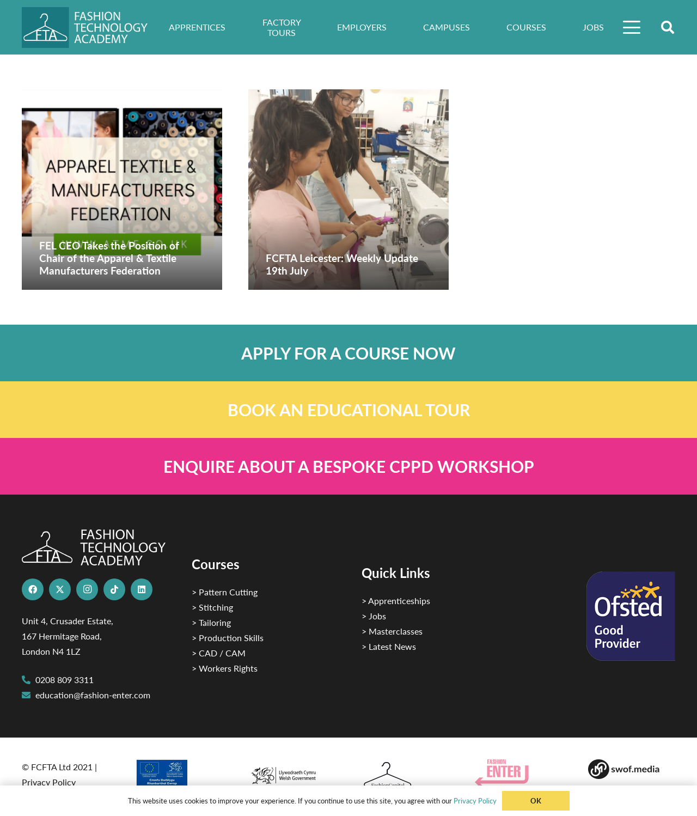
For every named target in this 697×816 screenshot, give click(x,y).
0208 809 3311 (64, 679)
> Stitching (212, 607)
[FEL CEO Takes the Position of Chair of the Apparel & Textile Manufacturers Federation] (122, 189)
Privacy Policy (49, 782)
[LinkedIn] (141, 589)
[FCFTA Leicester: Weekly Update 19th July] (348, 189)
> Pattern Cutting (225, 592)
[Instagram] (87, 589)
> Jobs (374, 616)
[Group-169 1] (631, 769)
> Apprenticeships (396, 600)
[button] (632, 27)
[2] (178, 776)
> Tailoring (211, 622)
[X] (60, 589)
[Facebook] (33, 589)
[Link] (348, 353)
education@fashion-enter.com (92, 695)
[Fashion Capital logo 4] (405, 775)
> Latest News (389, 646)
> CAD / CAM (219, 653)
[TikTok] (114, 589)
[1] (291, 772)
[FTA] (92, 27)
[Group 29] (518, 773)
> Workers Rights (225, 668)
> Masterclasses (392, 631)
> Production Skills (228, 637)
